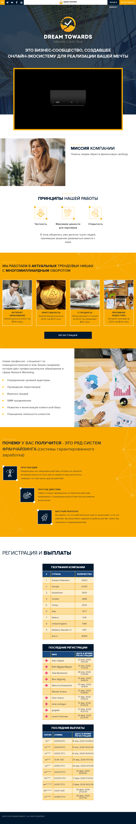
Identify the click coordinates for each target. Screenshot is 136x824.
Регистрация (127, 2)
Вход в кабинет (113, 3)
